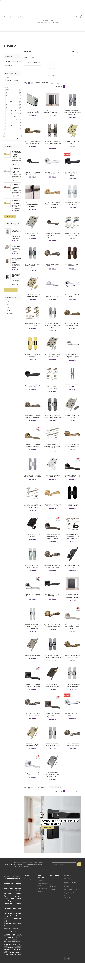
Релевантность (56, 83)
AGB (13, 90)
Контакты (50, 32)
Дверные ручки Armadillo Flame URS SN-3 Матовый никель (72, 626)
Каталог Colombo (13, 114)
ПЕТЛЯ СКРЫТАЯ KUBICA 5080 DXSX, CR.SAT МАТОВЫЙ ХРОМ (32, 626)
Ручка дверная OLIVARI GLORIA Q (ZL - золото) (16, 202)
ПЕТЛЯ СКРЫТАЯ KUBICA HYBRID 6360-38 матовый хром (32, 265)
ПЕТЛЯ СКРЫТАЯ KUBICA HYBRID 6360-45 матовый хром (52, 325)
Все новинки (10, 216)
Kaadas (13, 99)
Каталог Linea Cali (13, 120)
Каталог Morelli (13, 123)
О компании (40, 880)
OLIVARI (13, 105)
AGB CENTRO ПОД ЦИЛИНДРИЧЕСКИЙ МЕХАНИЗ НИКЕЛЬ (52, 774)
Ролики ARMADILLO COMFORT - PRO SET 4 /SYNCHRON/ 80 (72, 536)
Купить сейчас (47, 827)
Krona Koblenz (13, 102)
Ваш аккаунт (54, 875)
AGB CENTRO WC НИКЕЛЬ (32, 655)
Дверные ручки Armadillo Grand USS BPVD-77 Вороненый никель (52, 715)
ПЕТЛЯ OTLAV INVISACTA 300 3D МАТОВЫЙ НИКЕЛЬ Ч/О (52, 143)
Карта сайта (40, 891)
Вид (25, 83)
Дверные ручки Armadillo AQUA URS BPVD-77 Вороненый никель (52, 235)
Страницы (58, 86)
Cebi (13, 96)
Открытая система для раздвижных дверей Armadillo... (32, 204)
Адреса (52, 889)
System (13, 108)
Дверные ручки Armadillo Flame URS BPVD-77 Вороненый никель (52, 536)
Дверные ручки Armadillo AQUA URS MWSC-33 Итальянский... (72, 356)
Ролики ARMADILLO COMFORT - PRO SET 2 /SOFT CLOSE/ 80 (52, 446)
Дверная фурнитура (37, 32)
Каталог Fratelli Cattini (13, 117)
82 (76, 86)
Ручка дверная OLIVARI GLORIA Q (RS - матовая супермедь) (16, 186)
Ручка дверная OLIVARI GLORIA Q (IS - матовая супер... (16, 170)
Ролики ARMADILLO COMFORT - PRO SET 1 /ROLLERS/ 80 (52, 386)
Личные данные (54, 879)
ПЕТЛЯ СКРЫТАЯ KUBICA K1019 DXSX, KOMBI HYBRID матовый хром (72, 112)
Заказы (52, 881)
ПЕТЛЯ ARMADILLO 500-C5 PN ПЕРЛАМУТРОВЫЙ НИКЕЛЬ (16, 231)
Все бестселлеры (11, 289)
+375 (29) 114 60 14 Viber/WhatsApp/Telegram (17, 15)
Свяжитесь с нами (29, 881)
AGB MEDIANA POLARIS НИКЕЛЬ (16, 245)
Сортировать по (42, 83)
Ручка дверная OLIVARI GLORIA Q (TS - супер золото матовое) (16, 154)
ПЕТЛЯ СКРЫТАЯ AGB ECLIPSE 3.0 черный (16, 275)
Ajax (13, 93)
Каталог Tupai (13, 126)
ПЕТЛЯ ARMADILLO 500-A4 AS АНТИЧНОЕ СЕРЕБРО (16, 260)
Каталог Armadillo (13, 111)
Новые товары (28, 879)
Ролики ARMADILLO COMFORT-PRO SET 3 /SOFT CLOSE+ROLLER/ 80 (32, 505)
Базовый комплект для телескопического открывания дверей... (72, 595)
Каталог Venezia (13, 129)
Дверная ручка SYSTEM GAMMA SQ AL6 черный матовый (72, 173)
